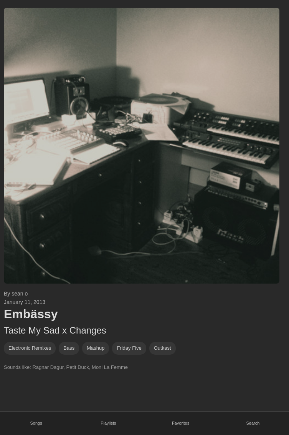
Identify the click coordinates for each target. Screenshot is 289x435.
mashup (95, 348)
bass (68, 348)
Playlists (108, 423)
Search (252, 423)
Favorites (180, 423)
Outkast (162, 348)
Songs (36, 423)
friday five (129, 348)
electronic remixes (29, 348)
